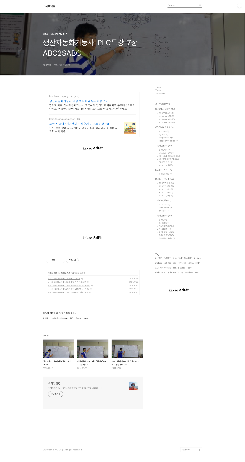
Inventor (164, 211)
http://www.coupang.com (61, 96)
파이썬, (198, 263)
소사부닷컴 (49, 6)
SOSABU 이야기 (165, 109)
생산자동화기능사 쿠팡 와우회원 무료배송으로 (78, 101)
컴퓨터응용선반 (166, 232)
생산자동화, (182, 263)
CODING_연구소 (164, 127)
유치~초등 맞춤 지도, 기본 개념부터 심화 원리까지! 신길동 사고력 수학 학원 (83, 130)
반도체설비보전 (166, 226)
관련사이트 (186, 449)
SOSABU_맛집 (167, 122)
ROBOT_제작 (166, 186)
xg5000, (168, 263)
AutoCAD (164, 204)
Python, (197, 258)
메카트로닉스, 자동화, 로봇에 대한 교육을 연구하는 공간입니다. (75, 387)
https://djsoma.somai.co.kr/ (62, 119)
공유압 (163, 220)
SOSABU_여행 (167, 119)
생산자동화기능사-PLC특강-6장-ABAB (64, 279)
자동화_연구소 (53, 273)
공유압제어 (164, 150)
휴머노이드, (171, 272)
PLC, (175, 258)
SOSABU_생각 (166, 116)
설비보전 (164, 223)
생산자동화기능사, (192, 272)
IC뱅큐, (180, 272)
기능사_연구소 (163, 215)
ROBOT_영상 (166, 192)
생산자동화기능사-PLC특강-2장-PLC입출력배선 (68, 292)
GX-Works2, (165, 268)
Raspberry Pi (166, 138)
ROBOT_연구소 (164, 179)
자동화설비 (165, 229)
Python (163, 134)
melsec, (159, 263)
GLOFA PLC (65, 273)
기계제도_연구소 (163, 200)
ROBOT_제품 (166, 183)
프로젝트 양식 (165, 174)
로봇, (175, 263)
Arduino (164, 131)
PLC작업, (159, 258)
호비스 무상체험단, (185, 258)
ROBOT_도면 (166, 195)
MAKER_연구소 (163, 170)
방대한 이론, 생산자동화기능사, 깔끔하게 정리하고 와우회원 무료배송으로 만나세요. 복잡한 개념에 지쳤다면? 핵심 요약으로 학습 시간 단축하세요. (92, 107)
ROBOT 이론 (166, 165)
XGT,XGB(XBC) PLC (169, 156)
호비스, (191, 263)
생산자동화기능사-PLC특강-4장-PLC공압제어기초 (69, 285)
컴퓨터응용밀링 (166, 235)
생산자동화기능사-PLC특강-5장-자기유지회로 (67, 282)
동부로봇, (181, 268)
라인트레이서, (160, 272)
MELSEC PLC (166, 153)
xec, (175, 268)
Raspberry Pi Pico (168, 141)
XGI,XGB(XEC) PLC (169, 159)
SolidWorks (165, 207)
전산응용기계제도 (167, 238)
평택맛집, (168, 258)
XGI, (157, 268)
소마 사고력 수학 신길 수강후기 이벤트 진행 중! (79, 123)
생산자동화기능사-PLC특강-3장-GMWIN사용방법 (68, 289)
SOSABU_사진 (166, 113)
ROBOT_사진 (166, 189)
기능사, (189, 268)
